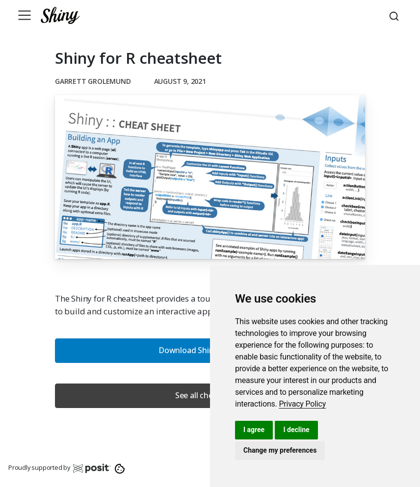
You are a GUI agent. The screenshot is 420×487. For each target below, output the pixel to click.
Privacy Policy (302, 404)
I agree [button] (253, 430)
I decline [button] (296, 430)
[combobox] (395, 15)
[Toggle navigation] (24, 15)
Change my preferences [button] (279, 450)
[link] (302, 404)
